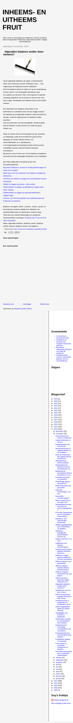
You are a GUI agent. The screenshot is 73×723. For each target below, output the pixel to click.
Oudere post (44, 304)
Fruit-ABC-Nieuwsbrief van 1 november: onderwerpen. (63, 653)
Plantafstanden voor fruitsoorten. (62, 445)
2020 (56, 413)
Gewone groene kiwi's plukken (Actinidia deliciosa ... (63, 551)
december (60, 431)
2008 (56, 690)
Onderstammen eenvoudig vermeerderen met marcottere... (63, 628)
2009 (56, 688)
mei (57, 669)
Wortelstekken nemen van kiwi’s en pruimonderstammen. (63, 507)
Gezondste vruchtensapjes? (62, 497)
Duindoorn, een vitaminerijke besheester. (61, 520)
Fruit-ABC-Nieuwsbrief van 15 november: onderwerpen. (63, 514)
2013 (56, 429)
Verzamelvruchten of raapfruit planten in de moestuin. (63, 450)
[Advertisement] (62, 319)
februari (59, 676)
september (60, 660)
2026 (56, 399)
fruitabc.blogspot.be (61, 700)
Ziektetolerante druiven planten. (62, 462)
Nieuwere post (8, 304)
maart (58, 674)
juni (57, 667)
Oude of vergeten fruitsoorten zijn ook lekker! (63, 574)
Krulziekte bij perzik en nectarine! (62, 478)
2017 (56, 420)
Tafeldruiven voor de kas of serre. (62, 591)
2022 (56, 408)
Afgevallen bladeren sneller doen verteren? (62, 586)
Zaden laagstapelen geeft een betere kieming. (62, 608)
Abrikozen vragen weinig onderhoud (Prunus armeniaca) (63, 557)
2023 (56, 406)
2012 (56, 681)
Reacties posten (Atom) (23, 309)
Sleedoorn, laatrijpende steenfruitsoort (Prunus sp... (61, 534)
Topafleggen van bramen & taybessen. (61, 615)
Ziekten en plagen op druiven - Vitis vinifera (19, 184)
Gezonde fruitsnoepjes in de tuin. (63, 492)
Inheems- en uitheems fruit (24, 19)
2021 (56, 410)
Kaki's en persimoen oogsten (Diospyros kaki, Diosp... (63, 596)
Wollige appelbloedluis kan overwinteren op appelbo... (63, 527)
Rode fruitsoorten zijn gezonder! (63, 487)
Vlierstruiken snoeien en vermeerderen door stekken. (63, 621)
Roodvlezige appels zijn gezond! (62, 482)
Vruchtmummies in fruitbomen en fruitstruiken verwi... (63, 602)
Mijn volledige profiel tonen (61, 703)
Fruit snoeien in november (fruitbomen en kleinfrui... (61, 646)
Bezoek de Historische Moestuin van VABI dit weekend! (64, 350)
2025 (56, 401)
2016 (56, 422)
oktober (59, 658)
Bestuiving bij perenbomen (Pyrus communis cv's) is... (63, 473)
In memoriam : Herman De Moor (62, 337)
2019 (56, 415)
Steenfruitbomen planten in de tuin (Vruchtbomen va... (63, 467)
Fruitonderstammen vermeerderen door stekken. (63, 635)
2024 (56, 403)
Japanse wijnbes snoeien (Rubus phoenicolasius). (62, 568)
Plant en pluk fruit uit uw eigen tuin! (62, 501)
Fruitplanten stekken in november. (62, 640)
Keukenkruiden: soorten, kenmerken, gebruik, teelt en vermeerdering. (64, 358)
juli (57, 665)
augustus (59, 662)
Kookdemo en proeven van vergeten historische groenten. (63, 343)
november (60, 433)
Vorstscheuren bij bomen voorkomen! (63, 437)
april (57, 671)
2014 (56, 427)
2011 (56, 683)
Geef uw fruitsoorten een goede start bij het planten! (63, 456)
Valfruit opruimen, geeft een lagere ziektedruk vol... (62, 580)
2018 (56, 417)
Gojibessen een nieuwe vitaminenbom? (62, 545)
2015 (56, 424)
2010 (56, 685)
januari (58, 678)
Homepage (27, 304)
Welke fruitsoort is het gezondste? (63, 562)
